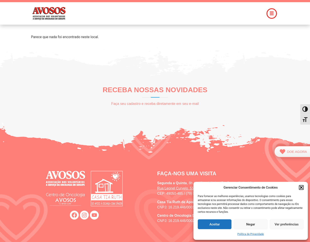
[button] (301, 187)
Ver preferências (286, 224)
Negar (250, 224)
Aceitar (214, 224)
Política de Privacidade (250, 234)
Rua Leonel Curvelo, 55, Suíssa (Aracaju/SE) (192, 188)
